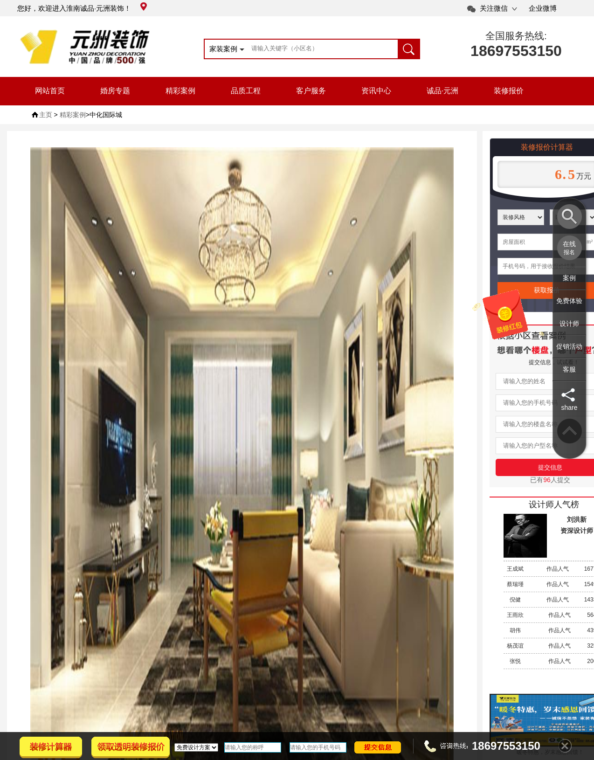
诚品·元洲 (442, 91)
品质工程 (246, 91)
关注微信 (494, 8)
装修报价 (509, 91)
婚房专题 (115, 91)
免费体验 (569, 300)
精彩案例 (180, 91)
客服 (569, 369)
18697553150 (516, 50)
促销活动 (569, 346)
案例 (569, 278)
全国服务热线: (516, 35)
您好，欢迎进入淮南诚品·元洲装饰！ (82, 8)
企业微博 (543, 8)
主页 (45, 114)
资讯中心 (376, 91)
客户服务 (311, 91)
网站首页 (50, 91)
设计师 (569, 323)
